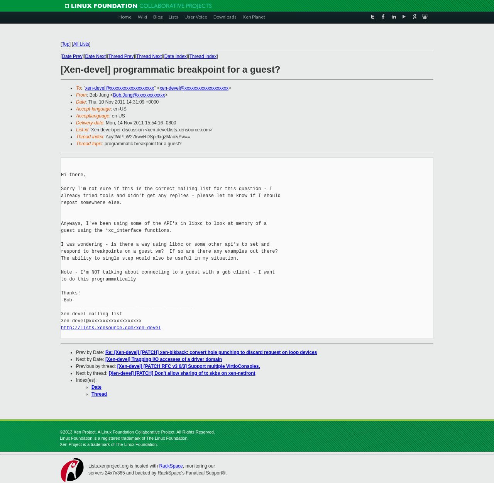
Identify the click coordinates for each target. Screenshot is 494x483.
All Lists (81, 44)
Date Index (175, 56)
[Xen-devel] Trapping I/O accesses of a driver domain (163, 359)
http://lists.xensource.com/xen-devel (111, 328)
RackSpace (171, 466)
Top (65, 44)
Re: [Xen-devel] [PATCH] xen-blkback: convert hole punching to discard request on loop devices (211, 352)
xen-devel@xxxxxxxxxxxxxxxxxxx (119, 88)
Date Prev (72, 56)
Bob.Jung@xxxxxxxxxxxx (139, 95)
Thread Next (149, 56)
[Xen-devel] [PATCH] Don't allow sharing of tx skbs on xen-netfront (182, 373)
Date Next (95, 56)
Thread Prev (121, 56)
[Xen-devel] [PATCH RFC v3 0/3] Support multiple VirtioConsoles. (188, 366)
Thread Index (203, 56)
